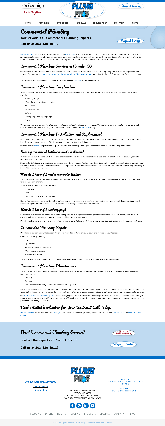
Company (119, 23)
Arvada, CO (70, 54)
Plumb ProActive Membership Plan (39, 295)
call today (77, 80)
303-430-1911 (46, 44)
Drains (49, 414)
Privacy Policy (80, 423)
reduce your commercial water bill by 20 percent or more (67, 74)
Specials (81, 23)
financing (38, 145)
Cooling (75, 414)
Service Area (100, 23)
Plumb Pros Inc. (27, 54)
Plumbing (44, 23)
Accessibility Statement (95, 423)
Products (62, 23)
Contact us (85, 127)
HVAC (28, 23)
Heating (62, 414)
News (135, 23)
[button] (32, 23)
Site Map (109, 423)
